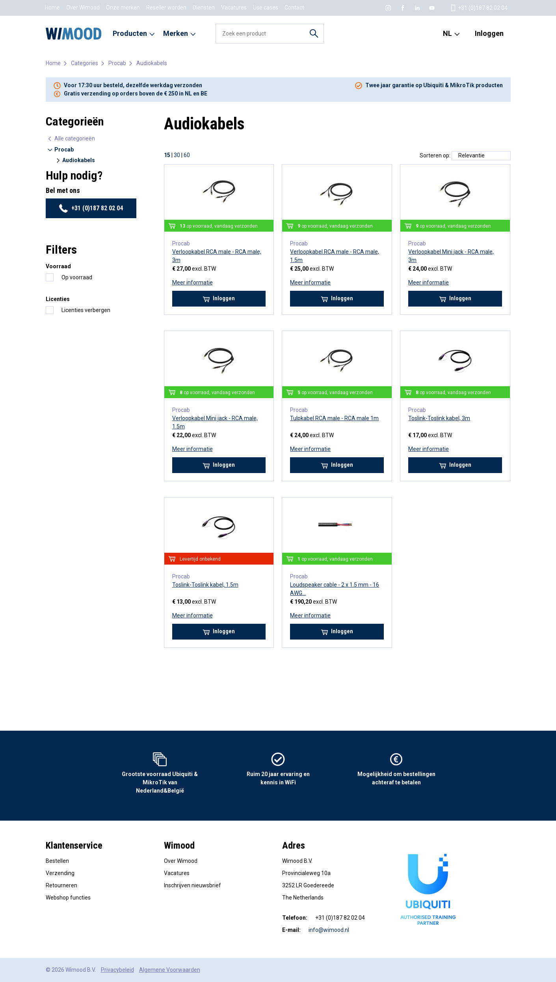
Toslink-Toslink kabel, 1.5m (205, 585)
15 (167, 155)
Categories (84, 63)
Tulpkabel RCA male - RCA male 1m (334, 418)
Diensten (204, 7)
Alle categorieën (71, 138)
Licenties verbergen (85, 310)
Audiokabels (151, 63)
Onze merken (123, 7)
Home (52, 7)
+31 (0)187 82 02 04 (91, 208)
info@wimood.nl (329, 930)
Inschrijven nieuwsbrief (192, 885)
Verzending (60, 873)
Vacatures (234, 7)
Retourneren (61, 885)
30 (177, 155)
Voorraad (58, 266)
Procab (117, 63)
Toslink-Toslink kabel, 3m (439, 418)
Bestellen (57, 861)
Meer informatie (192, 282)
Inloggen (489, 33)
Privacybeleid (117, 970)
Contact (294, 7)
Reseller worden (166, 7)
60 (187, 155)
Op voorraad (76, 277)
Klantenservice (74, 845)
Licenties (58, 299)
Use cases (265, 7)
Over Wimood (83, 7)
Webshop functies (68, 897)
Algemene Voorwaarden (169, 970)
